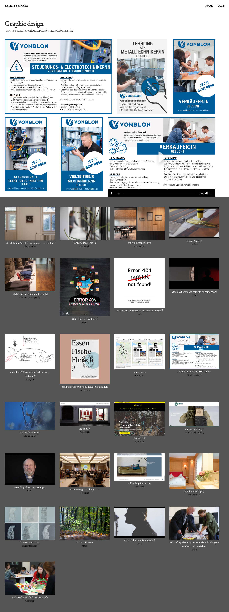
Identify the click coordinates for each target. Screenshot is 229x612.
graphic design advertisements (194, 371)
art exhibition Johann (139, 242)
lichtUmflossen (85, 542)
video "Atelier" (194, 241)
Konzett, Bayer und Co (84, 242)
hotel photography (194, 491)
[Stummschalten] (206, 193)
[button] (161, 157)
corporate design (194, 429)
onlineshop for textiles (139, 483)
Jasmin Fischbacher (16, 6)
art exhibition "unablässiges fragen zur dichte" (30, 243)
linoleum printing (29, 542)
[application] (161, 157)
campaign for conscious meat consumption (85, 386)
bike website (139, 438)
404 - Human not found (84, 319)
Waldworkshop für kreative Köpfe (30, 597)
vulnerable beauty (29, 432)
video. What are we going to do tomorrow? (194, 292)
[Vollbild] (211, 193)
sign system (139, 372)
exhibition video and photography (30, 294)
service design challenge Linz (84, 489)
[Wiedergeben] (111, 193)
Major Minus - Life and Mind (139, 540)
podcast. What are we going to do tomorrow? (139, 310)
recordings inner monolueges (30, 487)
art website (84, 428)
